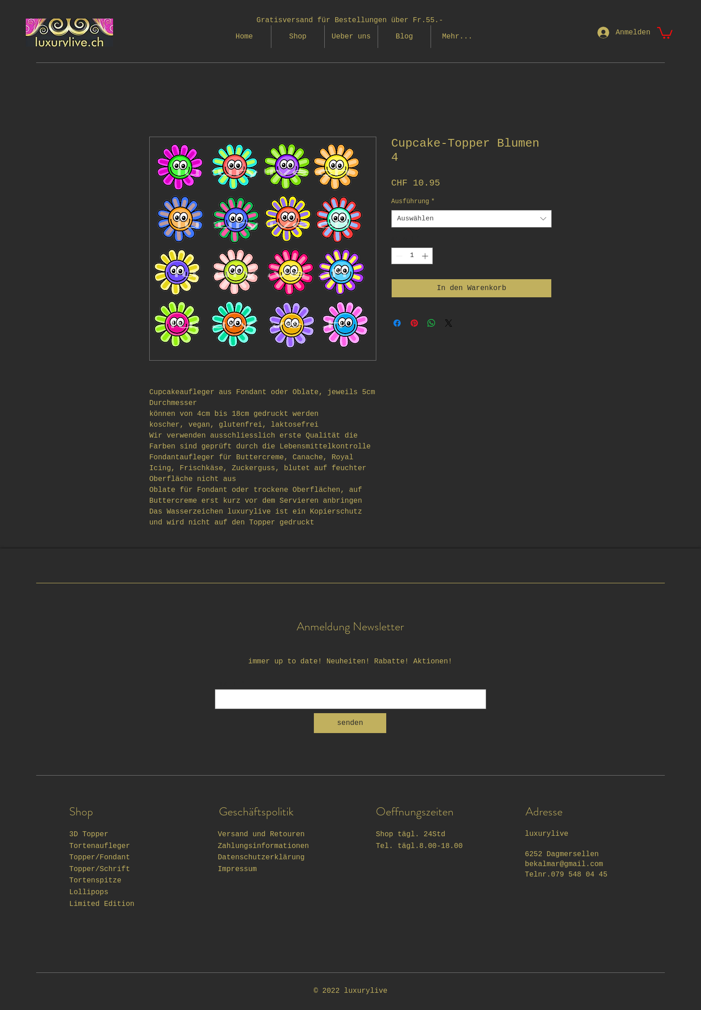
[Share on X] (448, 323)
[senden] (350, 723)
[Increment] (425, 256)
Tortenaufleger (99, 846)
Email (226, 684)
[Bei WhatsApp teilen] (431, 323)
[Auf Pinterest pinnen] (414, 323)
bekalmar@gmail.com (564, 864)
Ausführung (413, 201)
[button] (665, 32)
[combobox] (471, 219)
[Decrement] (398, 256)
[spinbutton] (412, 256)
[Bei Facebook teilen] (397, 323)
